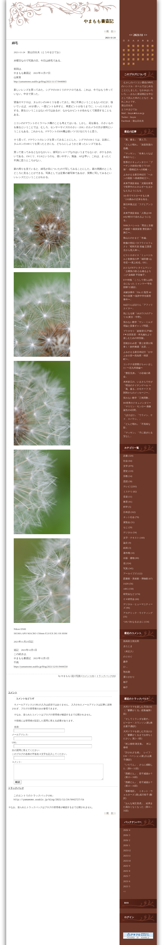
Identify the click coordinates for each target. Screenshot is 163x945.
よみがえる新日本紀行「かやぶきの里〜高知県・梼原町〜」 (138, 356)
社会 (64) (127, 461)
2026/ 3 (126, 835)
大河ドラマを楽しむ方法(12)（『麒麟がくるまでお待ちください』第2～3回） (138, 735)
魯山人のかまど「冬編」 (135, 238)
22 (128, 59)
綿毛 (15, 43)
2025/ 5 (126, 886)
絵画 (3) (127, 548)
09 (133, 50)
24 (138, 59)
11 (143, 50)
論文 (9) (127, 543)
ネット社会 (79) (131, 517)
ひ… (125, 666)
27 (152, 59)
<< (131, 35)
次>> (113, 31)
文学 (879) (128, 466)
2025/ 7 (126, 876)
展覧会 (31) (128, 522)
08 (128, 50)
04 (143, 46)
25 (143, 59)
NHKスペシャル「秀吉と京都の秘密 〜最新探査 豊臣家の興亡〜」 (138, 229)
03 (138, 46)
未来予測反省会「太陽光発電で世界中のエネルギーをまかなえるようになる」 (138, 187)
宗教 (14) (127, 476)
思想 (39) (127, 481)
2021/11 (138, 35)
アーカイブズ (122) (132, 573)
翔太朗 (126, 672)
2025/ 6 (126, 881)
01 (128, 46)
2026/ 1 (126, 845)
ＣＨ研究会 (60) (131, 599)
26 (148, 59)
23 (133, 59)
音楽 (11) (127, 496)
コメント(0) (88, 676)
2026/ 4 (126, 830)
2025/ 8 (126, 871)
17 (138, 54)
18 (143, 54)
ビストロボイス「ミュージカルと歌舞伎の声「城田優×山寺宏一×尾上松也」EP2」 (138, 259)
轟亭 (125, 661)
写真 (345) (128, 568)
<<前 (107, 31)
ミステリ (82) (130, 491)
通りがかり (129, 677)
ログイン (129, 917)
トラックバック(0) (105, 676)
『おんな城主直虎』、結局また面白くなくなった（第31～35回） (138, 807)
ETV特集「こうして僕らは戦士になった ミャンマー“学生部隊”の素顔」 (137, 283)
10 (138, 50)
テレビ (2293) (130, 486)
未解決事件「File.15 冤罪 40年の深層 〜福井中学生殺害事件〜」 (137, 296)
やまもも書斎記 (98, 21)
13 (152, 50)
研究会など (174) (131, 594)
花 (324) (127, 563)
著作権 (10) (128, 553)
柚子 (125, 682)
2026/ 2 (126, 840)
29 (128, 64)
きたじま (127, 646)
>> (145, 35)
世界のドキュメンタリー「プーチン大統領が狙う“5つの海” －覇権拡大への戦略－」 (138, 166)
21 (124, 59)
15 (128, 54)
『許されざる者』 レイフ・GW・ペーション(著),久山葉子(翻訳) (138, 756)
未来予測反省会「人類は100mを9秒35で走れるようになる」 (137, 217)
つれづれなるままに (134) (136, 621)
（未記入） (129, 651)
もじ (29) (127, 527)
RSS (126, 902)
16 (133, 54)
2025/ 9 (126, 866)
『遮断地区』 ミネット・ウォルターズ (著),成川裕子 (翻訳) (138, 795)
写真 (78, 676)
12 (148, 50)
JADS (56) (128, 583)
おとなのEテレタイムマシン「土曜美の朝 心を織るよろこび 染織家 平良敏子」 (137, 271)
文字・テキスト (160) (134, 537)
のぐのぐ (127, 656)
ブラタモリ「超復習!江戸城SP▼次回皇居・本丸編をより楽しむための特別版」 (137, 334)
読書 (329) (128, 456)
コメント (12, 692)
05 (148, 46)
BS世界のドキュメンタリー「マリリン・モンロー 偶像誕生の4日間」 (137, 406)
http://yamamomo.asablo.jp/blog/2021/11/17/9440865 (40, 81)
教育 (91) (127, 501)
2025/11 (127, 855)
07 (124, 50)
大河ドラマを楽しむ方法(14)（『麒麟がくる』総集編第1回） (137, 710)
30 (133, 64)
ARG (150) (128, 588)
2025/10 (127, 860)
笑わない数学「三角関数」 (136, 397)
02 (133, 46)
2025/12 (127, 850)
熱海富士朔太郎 (131, 641)
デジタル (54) (130, 532)
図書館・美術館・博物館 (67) (137, 578)
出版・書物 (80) (131, 558)
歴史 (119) (128, 471)
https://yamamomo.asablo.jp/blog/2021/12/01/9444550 (41, 666)
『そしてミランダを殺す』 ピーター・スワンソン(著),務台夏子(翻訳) (138, 722)
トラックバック (16, 788)
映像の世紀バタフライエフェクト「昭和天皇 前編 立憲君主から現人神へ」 (138, 246)
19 (148, 54)
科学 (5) (127, 507)
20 (152, 54)
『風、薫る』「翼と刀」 (135, 139)
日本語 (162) (129, 512)
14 (124, 54)
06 (152, 46)
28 (124, 64)
